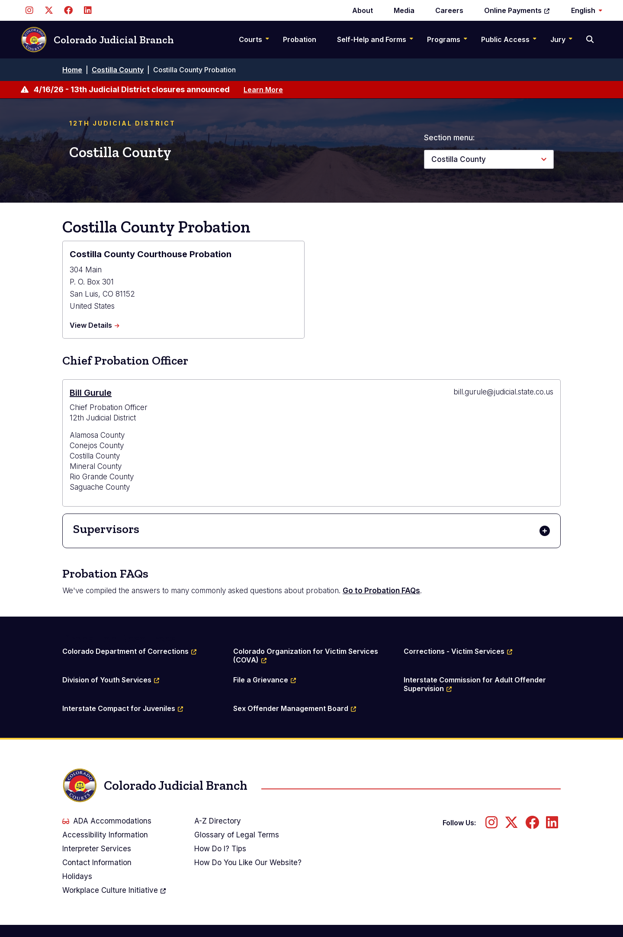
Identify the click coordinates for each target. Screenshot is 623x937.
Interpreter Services (96, 848)
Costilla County (118, 69)
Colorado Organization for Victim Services (306, 655)
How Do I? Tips (220, 848)
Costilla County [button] (458, 159)
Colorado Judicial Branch (97, 39)
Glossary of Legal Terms (236, 834)
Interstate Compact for (123, 708)
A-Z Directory (217, 821)
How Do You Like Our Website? (248, 862)
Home (72, 69)
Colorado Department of (129, 651)
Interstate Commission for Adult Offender (476, 684)
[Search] (590, 39)
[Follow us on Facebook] (68, 10)
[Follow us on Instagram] (29, 10)
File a (265, 679)
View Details (94, 325)
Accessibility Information (105, 834)
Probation (299, 39)
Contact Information (97, 862)
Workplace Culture (114, 890)
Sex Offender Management (295, 708)
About (362, 10)
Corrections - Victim (458, 651)
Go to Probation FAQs (381, 590)
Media (404, 10)
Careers (449, 10)
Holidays (77, 876)
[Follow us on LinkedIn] (87, 10)
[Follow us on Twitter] (48, 10)
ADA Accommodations (106, 821)
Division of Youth (111, 679)
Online (517, 10)
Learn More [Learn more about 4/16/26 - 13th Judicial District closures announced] (263, 89)
